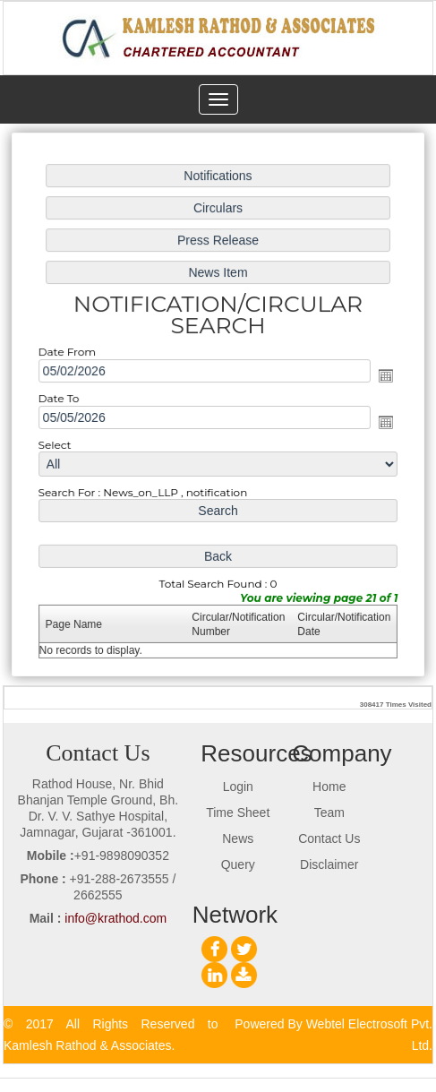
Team (329, 812)
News (237, 838)
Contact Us (329, 838)
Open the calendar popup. (383, 376)
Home (329, 786)
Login (238, 786)
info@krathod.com (115, 918)
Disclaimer (329, 864)
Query (238, 864)
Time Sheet (237, 812)
